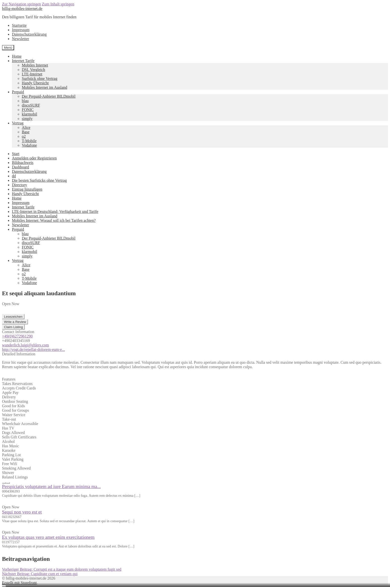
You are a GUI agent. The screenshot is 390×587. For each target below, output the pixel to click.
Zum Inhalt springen (58, 4)
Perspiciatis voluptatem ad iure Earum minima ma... (51, 486)
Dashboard (20, 167)
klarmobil (29, 114)
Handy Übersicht (35, 83)
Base (25, 132)
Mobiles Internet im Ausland (44, 87)
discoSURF (31, 105)
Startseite (19, 25)
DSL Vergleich (33, 70)
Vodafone (29, 145)
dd (14, 176)
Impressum (20, 30)
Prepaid (18, 92)
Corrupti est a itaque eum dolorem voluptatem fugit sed (61, 569)
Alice (26, 127)
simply (27, 118)
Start (15, 154)
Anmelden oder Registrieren (34, 158)
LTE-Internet (32, 74)
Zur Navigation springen (21, 4)
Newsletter (20, 39)
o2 (24, 136)
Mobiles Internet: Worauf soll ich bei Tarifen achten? (54, 220)
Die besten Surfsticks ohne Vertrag (39, 180)
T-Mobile (29, 141)
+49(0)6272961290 (17, 336)
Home (17, 56)
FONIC (28, 110)
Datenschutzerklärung (29, 34)
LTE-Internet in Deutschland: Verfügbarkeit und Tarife (55, 211)
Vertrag (18, 123)
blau (25, 101)
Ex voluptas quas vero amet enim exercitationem (48, 537)
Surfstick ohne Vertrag (39, 78)
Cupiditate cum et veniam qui (40, 574)
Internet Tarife (23, 61)
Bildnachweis (22, 162)
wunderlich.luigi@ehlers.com (25, 345)
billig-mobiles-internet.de (22, 8)
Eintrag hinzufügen (27, 189)
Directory (19, 185)
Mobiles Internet (35, 65)
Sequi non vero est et (22, 512)
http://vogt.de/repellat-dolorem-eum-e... (33, 349)
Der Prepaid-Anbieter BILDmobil (48, 96)
